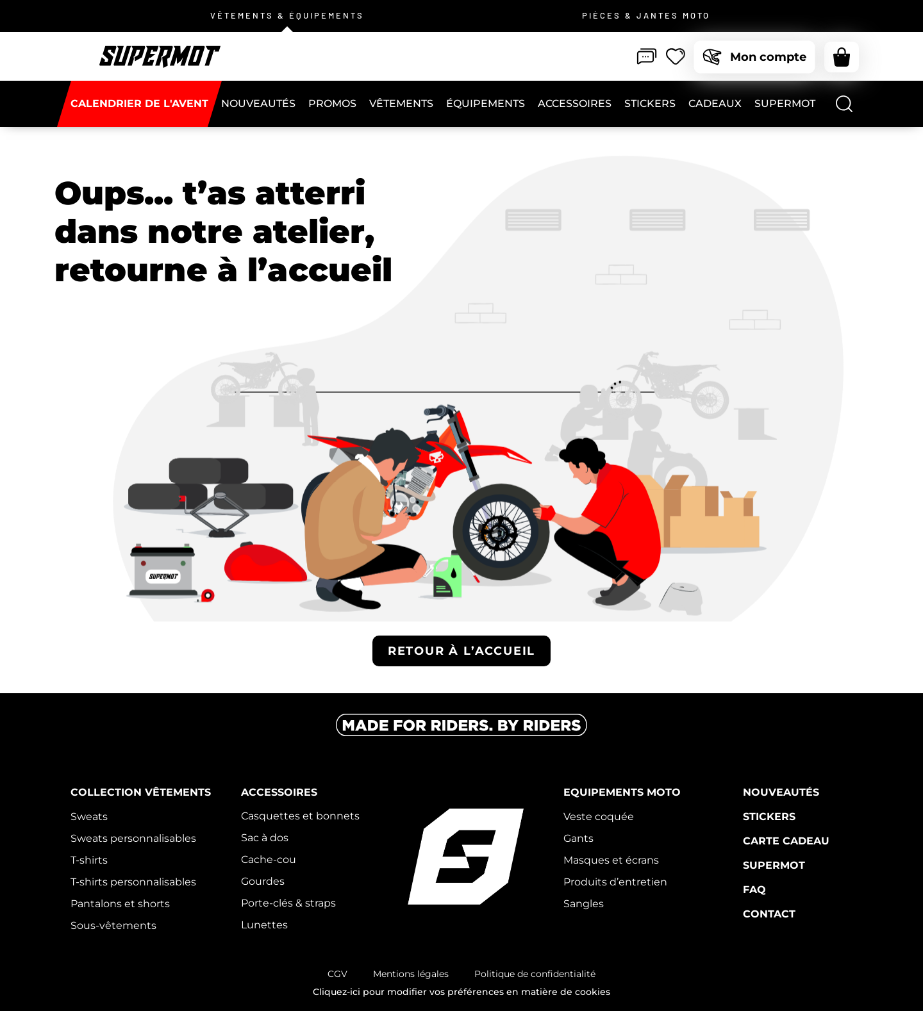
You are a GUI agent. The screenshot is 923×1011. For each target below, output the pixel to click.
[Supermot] (785, 104)
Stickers (769, 816)
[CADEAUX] (715, 104)
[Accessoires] (574, 104)
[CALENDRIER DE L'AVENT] (139, 104)
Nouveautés (781, 792)
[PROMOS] (332, 104)
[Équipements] (485, 104)
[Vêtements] (401, 104)
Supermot (774, 865)
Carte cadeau (786, 841)
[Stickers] (650, 104)
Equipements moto (622, 792)
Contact (769, 914)
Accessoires (279, 792)
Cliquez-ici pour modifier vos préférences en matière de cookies (461, 992)
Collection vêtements (141, 792)
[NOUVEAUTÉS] (258, 104)
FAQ (754, 890)
